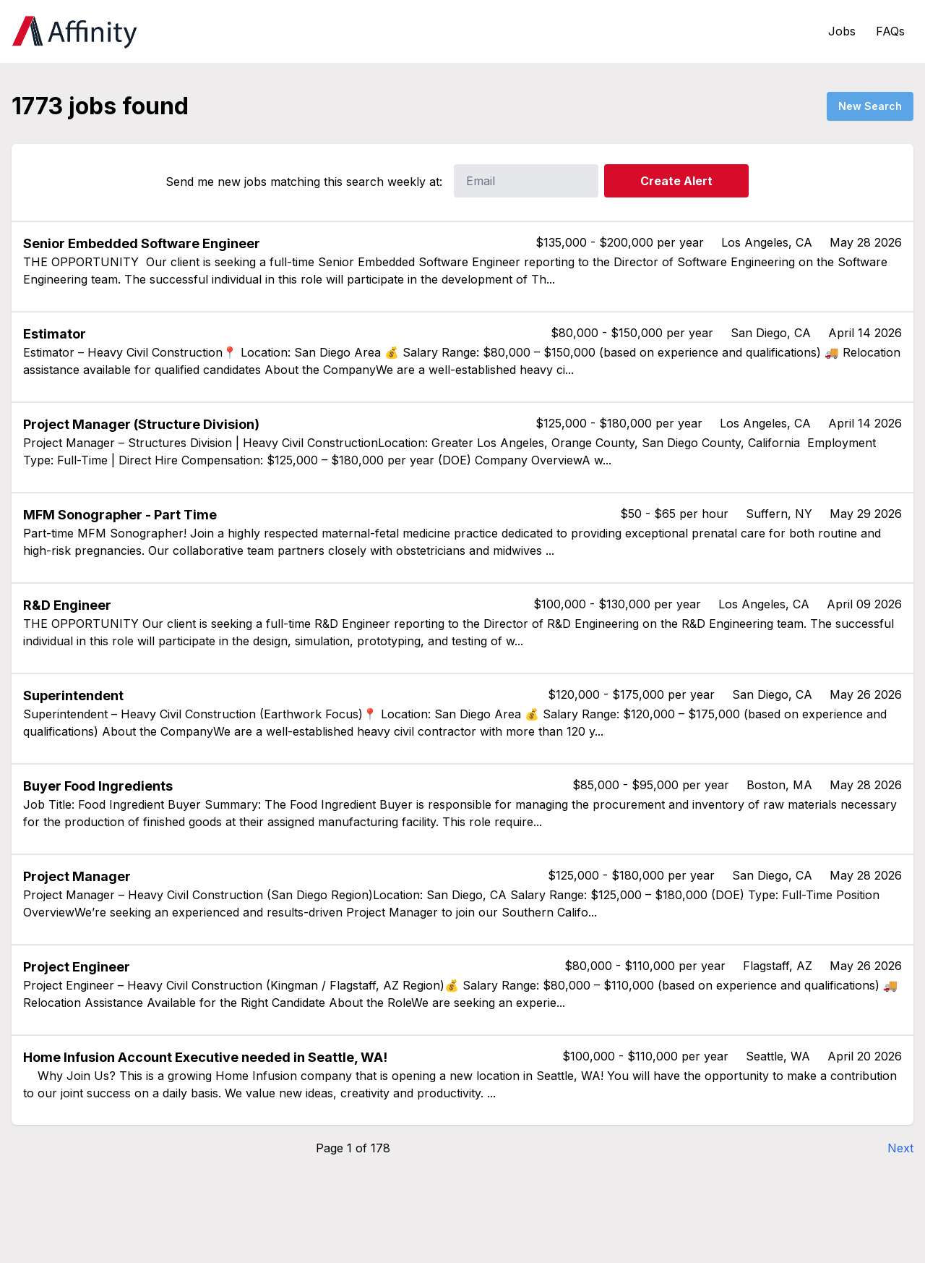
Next (900, 1148)
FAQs (890, 31)
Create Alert (676, 181)
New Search (870, 106)
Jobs (842, 31)
